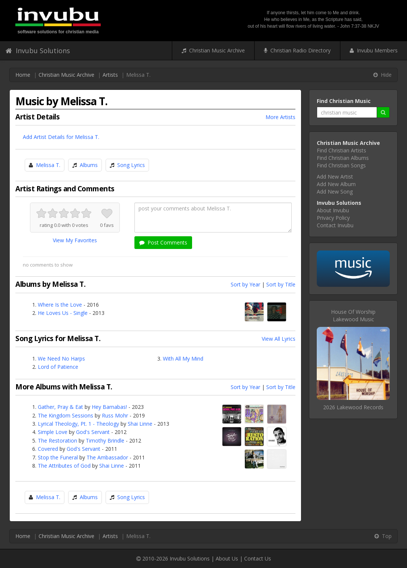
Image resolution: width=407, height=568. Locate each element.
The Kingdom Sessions (65, 415)
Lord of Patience (58, 366)
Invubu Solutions (38, 50)
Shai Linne (140, 423)
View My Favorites (75, 240)
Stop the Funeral (58, 457)
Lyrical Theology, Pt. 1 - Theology (78, 423)
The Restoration (57, 440)
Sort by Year (245, 284)
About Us (227, 558)
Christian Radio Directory (297, 50)
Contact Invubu (335, 225)
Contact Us (257, 558)
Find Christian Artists (341, 150)
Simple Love (52, 431)
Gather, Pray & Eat (60, 406)
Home (22, 74)
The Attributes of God (64, 465)
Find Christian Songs (341, 165)
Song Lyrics (131, 164)
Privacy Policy (333, 217)
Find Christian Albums (343, 157)
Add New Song (335, 191)
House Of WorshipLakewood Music (353, 315)
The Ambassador (107, 457)
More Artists (280, 117)
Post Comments (163, 242)
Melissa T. (48, 164)
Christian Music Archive (213, 50)
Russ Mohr (115, 415)
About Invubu (333, 210)
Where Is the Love (60, 304)
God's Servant (93, 431)
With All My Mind (183, 358)
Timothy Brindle (105, 440)
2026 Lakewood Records (353, 407)
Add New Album (336, 184)
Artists (110, 74)
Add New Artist (335, 176)
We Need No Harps (61, 358)
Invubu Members (374, 50)
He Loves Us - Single (63, 312)
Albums (89, 164)
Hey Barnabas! (109, 406)
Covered (48, 448)
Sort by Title (280, 284)
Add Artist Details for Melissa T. (61, 136)
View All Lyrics (278, 338)
